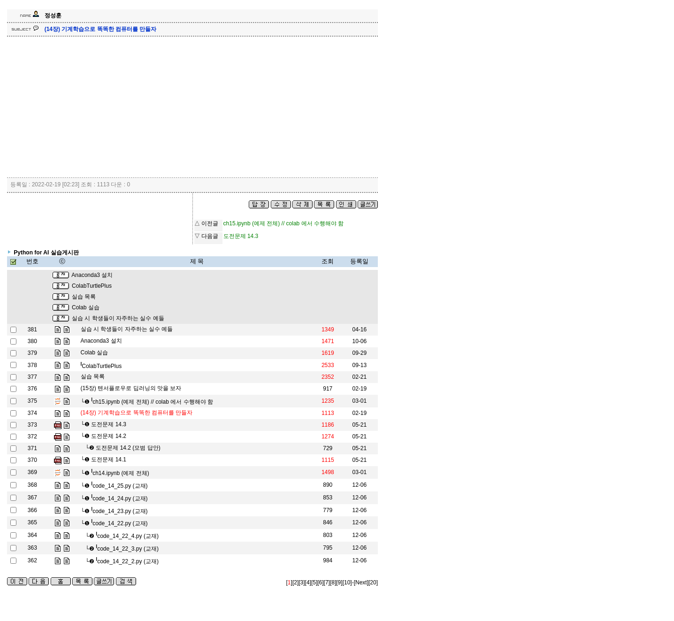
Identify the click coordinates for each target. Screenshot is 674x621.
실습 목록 (84, 296)
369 (32, 472)
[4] (308, 582)
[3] (302, 582)
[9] (339, 582)
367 (32, 497)
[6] (320, 582)
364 (32, 535)
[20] (373, 582)
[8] (333, 582)
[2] (295, 582)
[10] (347, 582)
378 (32, 365)
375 (32, 401)
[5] (314, 582)
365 (32, 522)
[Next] (361, 582)
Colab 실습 (86, 307)
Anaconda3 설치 (92, 275)
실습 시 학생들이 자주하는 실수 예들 (118, 318)
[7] (327, 582)
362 (32, 560)
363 (32, 547)
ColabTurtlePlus (92, 286)
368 (32, 485)
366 (32, 510)
